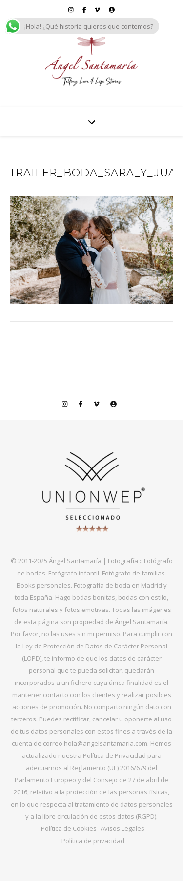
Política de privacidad (92, 840)
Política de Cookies (69, 828)
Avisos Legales (122, 828)
